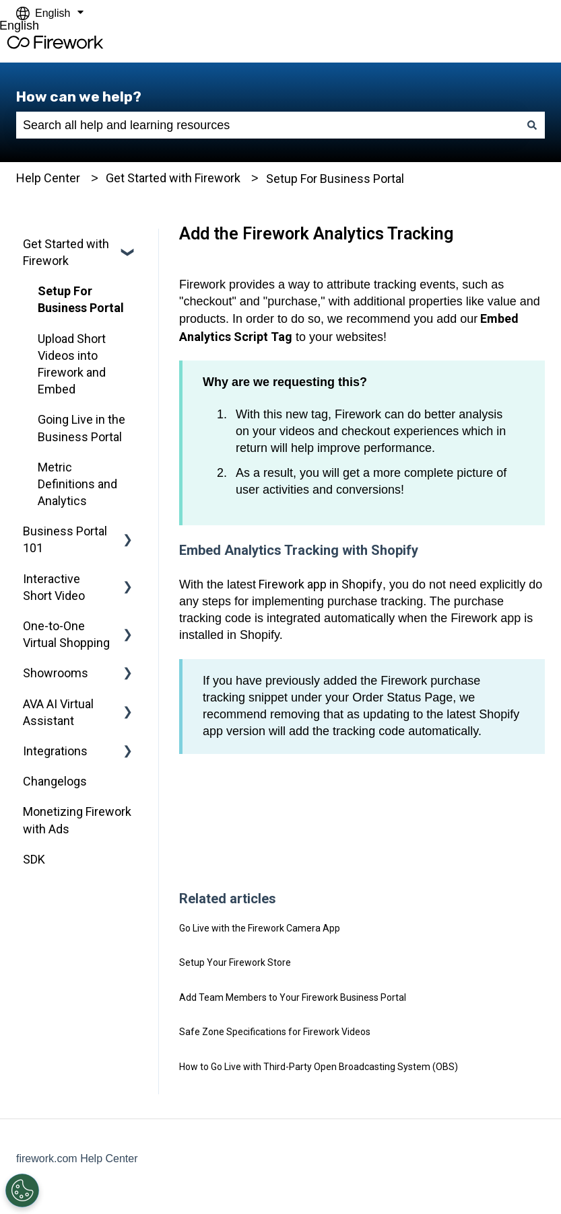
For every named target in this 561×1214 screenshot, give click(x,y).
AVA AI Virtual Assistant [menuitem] (58, 712)
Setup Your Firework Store (235, 962)
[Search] (532, 125)
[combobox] (267, 125)
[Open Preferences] (21, 1190)
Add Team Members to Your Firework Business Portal (292, 997)
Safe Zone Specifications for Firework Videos (274, 1031)
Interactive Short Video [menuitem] (54, 587)
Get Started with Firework (173, 178)
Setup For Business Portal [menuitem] (81, 299)
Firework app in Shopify (319, 584)
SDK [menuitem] (34, 859)
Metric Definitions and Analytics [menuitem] (77, 484)
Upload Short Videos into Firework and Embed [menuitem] (72, 364)
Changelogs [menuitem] (55, 781)
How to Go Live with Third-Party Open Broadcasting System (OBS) (318, 1066)
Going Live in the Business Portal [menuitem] (81, 427)
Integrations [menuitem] (55, 751)
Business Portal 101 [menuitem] (65, 539)
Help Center (48, 178)
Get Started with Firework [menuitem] (66, 252)
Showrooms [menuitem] (55, 673)
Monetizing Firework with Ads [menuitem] (77, 819)
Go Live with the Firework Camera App (259, 928)
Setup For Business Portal (335, 179)
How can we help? (78, 96)
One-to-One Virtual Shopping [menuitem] (66, 634)
